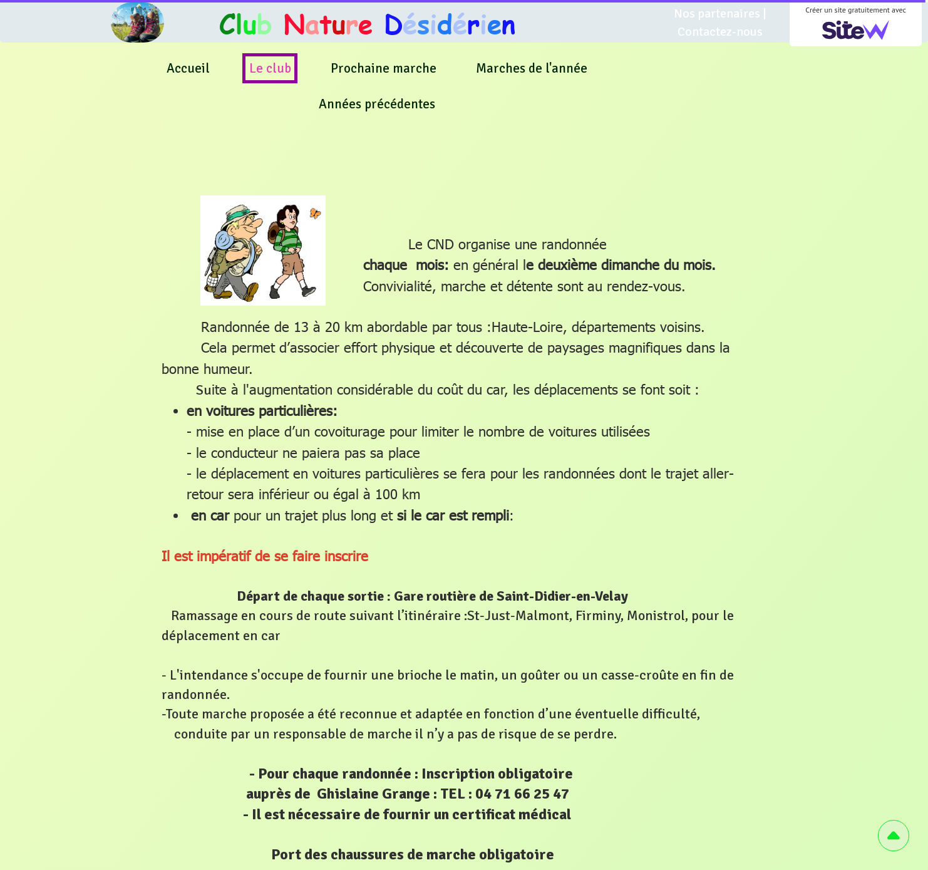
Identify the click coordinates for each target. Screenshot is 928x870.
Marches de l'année (531, 68)
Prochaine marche (383, 68)
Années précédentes (377, 104)
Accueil (188, 68)
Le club (270, 68)
